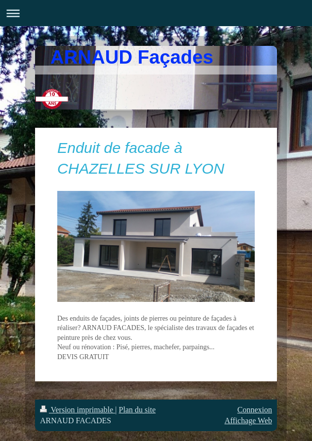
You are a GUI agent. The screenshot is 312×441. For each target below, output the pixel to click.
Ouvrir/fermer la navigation (156, 13)
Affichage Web (248, 420)
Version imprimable (77, 409)
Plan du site (137, 409)
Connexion (254, 409)
